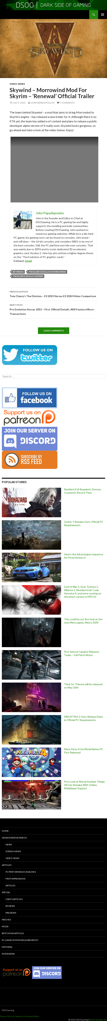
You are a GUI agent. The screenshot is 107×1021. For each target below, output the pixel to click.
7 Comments (67, 102)
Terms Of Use (7, 1016)
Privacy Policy (32, 1016)
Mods (5, 926)
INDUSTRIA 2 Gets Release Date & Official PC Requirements (83, 718)
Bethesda (18, 272)
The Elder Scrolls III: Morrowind (47, 272)
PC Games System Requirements (20, 940)
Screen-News (13, 851)
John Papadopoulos (42, 102)
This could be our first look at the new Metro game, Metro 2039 (83, 621)
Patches (6, 919)
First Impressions (15, 878)
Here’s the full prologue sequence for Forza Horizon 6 (83, 556)
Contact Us (19, 1016)
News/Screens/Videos (14, 837)
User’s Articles (14, 899)
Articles (6, 865)
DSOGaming (8, 1010)
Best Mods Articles (13, 933)
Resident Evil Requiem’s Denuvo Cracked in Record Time (82, 491)
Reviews (10, 906)
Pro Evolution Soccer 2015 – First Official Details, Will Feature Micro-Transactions (53, 309)
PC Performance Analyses (21, 871)
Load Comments (54, 330)
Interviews (8, 953)
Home (5, 830)
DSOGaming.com (98, 1019)
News (9, 844)
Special (6, 892)
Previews (11, 912)
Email (28, 260)
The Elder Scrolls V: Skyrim (28, 276)
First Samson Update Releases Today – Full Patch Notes (81, 653)
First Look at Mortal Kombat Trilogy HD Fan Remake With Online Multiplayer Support (84, 785)
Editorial (7, 947)
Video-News (17, 83)
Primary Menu (102, 14)
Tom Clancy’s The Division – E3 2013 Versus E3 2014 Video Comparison (53, 294)
